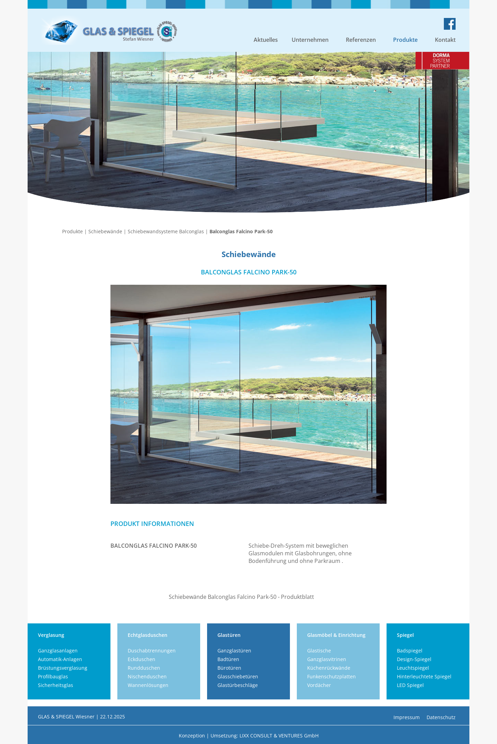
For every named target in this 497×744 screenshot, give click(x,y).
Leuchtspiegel (413, 668)
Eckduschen (141, 659)
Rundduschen (144, 668)
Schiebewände (105, 231)
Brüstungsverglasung (62, 668)
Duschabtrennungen (152, 650)
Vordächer (319, 685)
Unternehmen (310, 40)
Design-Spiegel (414, 659)
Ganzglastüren (234, 650)
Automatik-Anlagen (60, 659)
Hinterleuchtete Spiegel (424, 676)
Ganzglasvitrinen (326, 659)
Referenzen (361, 40)
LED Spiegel (410, 685)
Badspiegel (409, 650)
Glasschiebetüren (237, 676)
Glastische (319, 650)
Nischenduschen (147, 676)
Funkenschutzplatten (331, 676)
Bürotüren (229, 668)
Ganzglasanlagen (58, 650)
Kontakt (445, 40)
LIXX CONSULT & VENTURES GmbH (279, 735)
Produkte (405, 40)
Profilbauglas (53, 676)
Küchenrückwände (328, 668)
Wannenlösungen (148, 685)
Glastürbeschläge (237, 685)
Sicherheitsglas (55, 685)
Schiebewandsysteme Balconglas (166, 231)
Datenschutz (441, 717)
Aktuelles (266, 40)
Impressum (406, 717)
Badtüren (228, 659)
